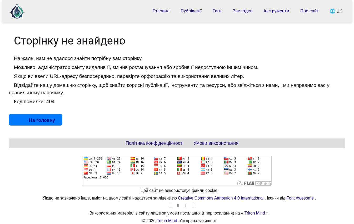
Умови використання (215, 143)
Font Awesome (301, 198)
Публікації (191, 10)
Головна (161, 10)
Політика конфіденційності (154, 143)
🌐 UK (336, 10)
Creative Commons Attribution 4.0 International (221, 198)
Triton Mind (255, 213)
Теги (217, 10)
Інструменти (276, 10)
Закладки (243, 10)
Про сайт (309, 10)
